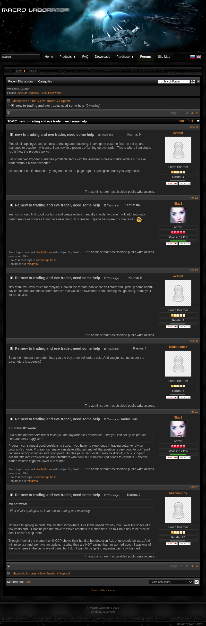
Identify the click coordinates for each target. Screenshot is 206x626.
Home (49, 57)
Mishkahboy (178, 493)
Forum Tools (185, 121)
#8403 (194, 127)
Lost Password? (52, 92)
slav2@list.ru (44, 252)
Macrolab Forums (24, 101)
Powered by (98, 590)
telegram (32, 263)
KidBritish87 (178, 347)
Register (33, 92)
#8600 (194, 341)
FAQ (85, 57)
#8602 (194, 487)
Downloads (102, 57)
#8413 (194, 270)
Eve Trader (47, 101)
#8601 (194, 411)
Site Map (164, 57)
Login (20, 92)
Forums (145, 57)
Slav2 (178, 203)
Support (64, 101)
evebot (178, 133)
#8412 (194, 197)
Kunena (110, 590)
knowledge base (46, 260)
